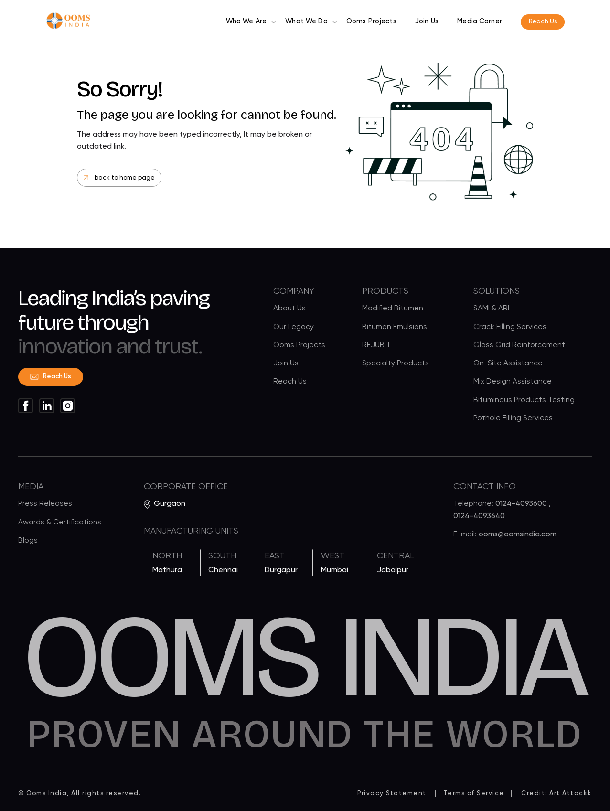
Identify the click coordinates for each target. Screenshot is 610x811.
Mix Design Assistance (512, 382)
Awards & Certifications (59, 525)
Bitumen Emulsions (394, 327)
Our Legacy (293, 327)
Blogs (28, 543)
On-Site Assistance (508, 364)
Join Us (427, 21)
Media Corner (479, 21)
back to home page (119, 177)
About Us (289, 309)
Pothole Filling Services (513, 419)
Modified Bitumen (392, 309)
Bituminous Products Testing (524, 401)
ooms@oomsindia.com (517, 537)
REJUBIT (376, 346)
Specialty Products (395, 364)
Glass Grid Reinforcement (519, 346)
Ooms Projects (371, 21)
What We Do (306, 21)
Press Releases (45, 507)
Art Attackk (570, 793)
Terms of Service (473, 793)
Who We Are (246, 21)
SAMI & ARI (491, 309)
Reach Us (543, 22)
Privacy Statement (392, 793)
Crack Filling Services (509, 327)
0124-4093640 (479, 519)
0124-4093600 (522, 507)
